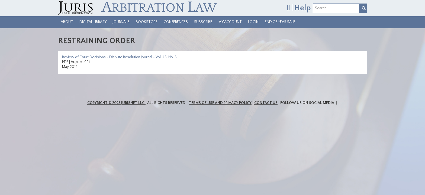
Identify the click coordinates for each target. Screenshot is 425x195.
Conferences (176, 22)
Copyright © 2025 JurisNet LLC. (116, 103)
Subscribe (203, 22)
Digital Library (93, 22)
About (67, 22)
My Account (230, 22)
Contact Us (266, 103)
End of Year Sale (280, 22)
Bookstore (146, 22)
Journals (121, 22)
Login (253, 22)
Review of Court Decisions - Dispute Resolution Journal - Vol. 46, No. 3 (119, 57)
